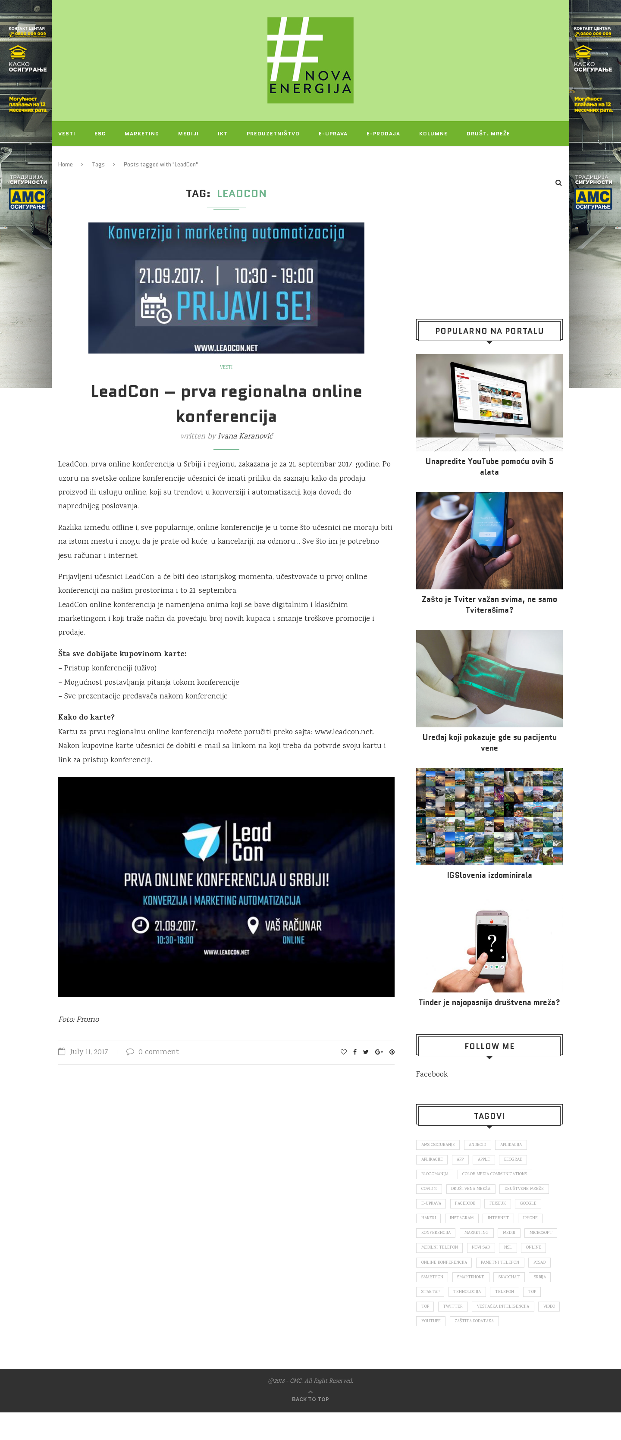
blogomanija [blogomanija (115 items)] (436, 1176)
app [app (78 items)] (464, 1160)
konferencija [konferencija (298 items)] (437, 1238)
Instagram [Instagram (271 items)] (465, 1223)
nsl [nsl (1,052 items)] (426, 1270)
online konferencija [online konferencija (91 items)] (499, 1270)
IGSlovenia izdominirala (489, 875)
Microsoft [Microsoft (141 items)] (433, 1254)
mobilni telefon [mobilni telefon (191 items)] (480, 1254)
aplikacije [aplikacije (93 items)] (433, 1160)
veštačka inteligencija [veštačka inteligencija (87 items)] (484, 1332)
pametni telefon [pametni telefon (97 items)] (441, 1285)
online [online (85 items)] (453, 1270)
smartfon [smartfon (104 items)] (517, 1285)
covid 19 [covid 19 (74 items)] (430, 1192)
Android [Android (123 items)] (482, 1145)
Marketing (142, 133)
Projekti (72, 158)
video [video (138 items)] (533, 1332)
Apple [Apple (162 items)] (490, 1160)
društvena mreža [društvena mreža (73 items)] (475, 1192)
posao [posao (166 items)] (483, 1285)
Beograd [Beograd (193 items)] (522, 1160)
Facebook (432, 1074)
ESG (100, 133)
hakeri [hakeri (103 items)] (429, 1223)
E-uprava (333, 133)
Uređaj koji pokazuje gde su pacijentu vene (489, 743)
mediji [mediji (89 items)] (514, 1238)
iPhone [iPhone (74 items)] (537, 1223)
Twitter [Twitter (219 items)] (432, 1332)
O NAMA (117, 158)
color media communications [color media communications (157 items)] (500, 1176)
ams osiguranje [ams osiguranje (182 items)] (440, 1145)
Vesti (66, 133)
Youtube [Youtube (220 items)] (432, 1348)
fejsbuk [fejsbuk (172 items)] (504, 1207)
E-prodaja (383, 133)
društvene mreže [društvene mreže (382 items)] (531, 1192)
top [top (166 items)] (504, 1316)
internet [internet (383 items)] (503, 1223)
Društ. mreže (488, 133)
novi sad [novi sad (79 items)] (524, 1254)
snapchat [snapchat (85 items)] (477, 1301)
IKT (223, 133)
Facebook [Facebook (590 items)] (469, 1207)
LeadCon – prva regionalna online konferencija (226, 404)
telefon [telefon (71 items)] (474, 1316)
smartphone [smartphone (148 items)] (436, 1301)
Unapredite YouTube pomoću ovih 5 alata (489, 467)
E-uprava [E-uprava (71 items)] (432, 1207)
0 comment (152, 1052)
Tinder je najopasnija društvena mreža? (489, 1002)
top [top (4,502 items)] (528, 1316)
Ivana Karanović (245, 436)
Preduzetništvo (273, 133)
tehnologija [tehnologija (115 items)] (436, 1316)
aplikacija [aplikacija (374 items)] (518, 1145)
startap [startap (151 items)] (543, 1301)
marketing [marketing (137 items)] (479, 1238)
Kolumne (433, 133)
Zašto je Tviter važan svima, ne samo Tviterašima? (489, 605)
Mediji (188, 133)
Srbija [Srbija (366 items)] (511, 1301)
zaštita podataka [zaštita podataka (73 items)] (478, 1348)
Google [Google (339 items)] (536, 1207)
